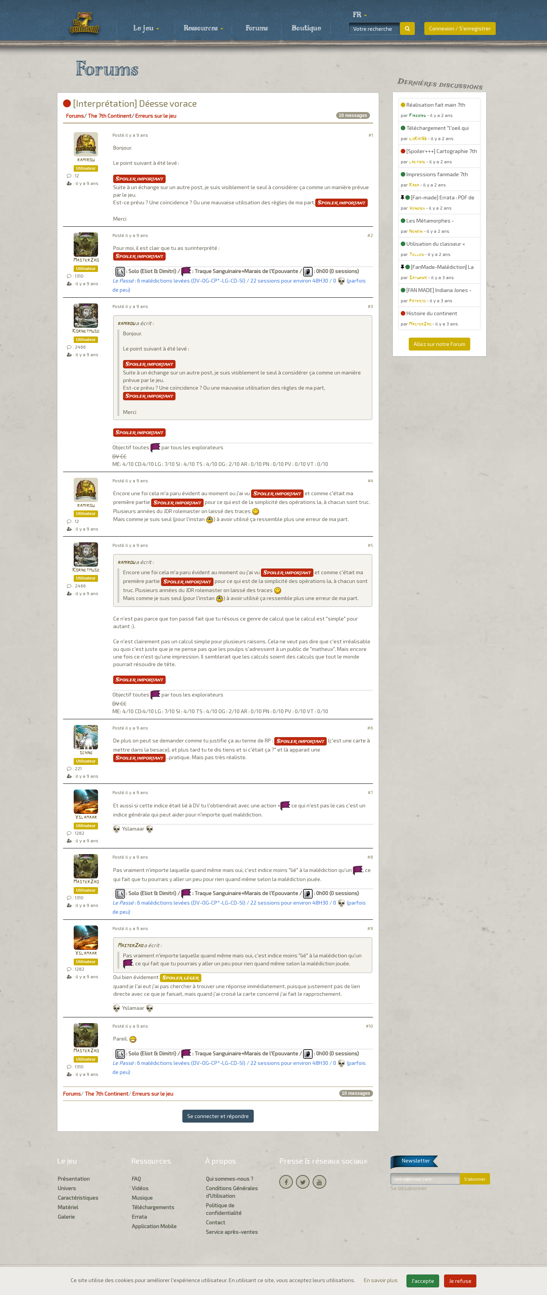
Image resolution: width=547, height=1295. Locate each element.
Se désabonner (408, 1188)
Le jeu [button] (146, 28)
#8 (370, 856)
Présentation (74, 1178)
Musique (142, 1197)
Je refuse (460, 1281)
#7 (370, 792)
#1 (370, 135)
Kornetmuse (86, 331)
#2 (370, 235)
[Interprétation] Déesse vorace (130, 103)
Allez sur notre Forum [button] (439, 344)
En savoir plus (381, 1280)
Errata (139, 1216)
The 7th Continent (109, 115)
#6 (370, 727)
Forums (257, 28)
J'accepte (422, 1281)
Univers (67, 1188)
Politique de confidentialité (224, 1209)
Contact (215, 1222)
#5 (370, 545)
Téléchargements (153, 1207)
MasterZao (86, 260)
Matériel (68, 1207)
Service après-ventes (232, 1232)
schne (86, 753)
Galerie (66, 1216)
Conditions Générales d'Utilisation (232, 1192)
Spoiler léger (181, 978)
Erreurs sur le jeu (155, 115)
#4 (370, 480)
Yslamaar (86, 817)
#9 (370, 928)
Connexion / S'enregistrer (460, 28)
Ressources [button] (203, 28)
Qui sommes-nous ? (229, 1178)
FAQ (136, 1178)
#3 (370, 306)
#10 (369, 1025)
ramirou (86, 160)
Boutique (306, 28)
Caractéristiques (78, 1197)
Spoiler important (139, 179)
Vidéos (140, 1188)
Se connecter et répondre (218, 1116)
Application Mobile (154, 1226)
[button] (360, 15)
